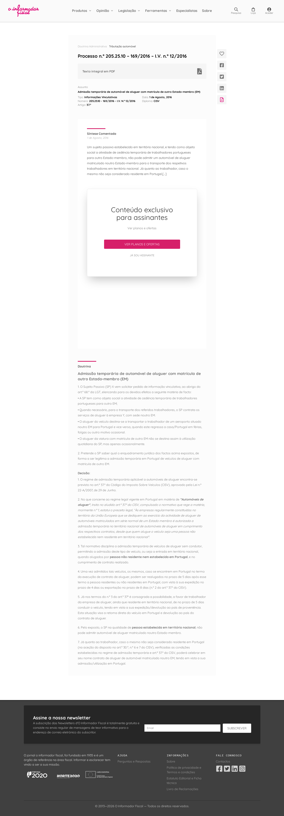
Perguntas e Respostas (134, 761)
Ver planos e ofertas (142, 244)
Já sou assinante (142, 255)
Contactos (223, 761)
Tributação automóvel (122, 46)
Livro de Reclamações (182, 789)
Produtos (79, 10)
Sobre (207, 10)
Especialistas (186, 10)
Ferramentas (156, 10)
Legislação (127, 10)
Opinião (102, 10)
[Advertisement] (142, 312)
